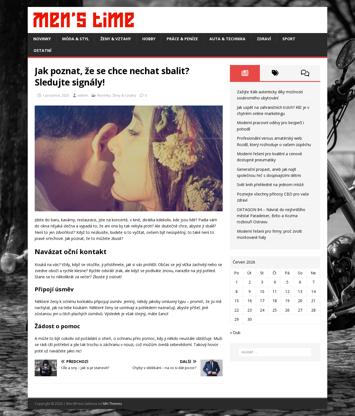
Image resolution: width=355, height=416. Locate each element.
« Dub (235, 332)
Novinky (42, 38)
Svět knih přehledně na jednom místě (270, 184)
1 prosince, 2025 (55, 95)
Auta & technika (227, 38)
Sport (288, 38)
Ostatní (42, 50)
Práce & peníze (182, 38)
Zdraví (264, 38)
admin (82, 95)
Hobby (148, 38)
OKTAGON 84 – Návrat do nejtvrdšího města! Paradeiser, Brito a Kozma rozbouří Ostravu (271, 216)
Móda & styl (75, 38)
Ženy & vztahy (115, 38)
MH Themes (112, 403)
